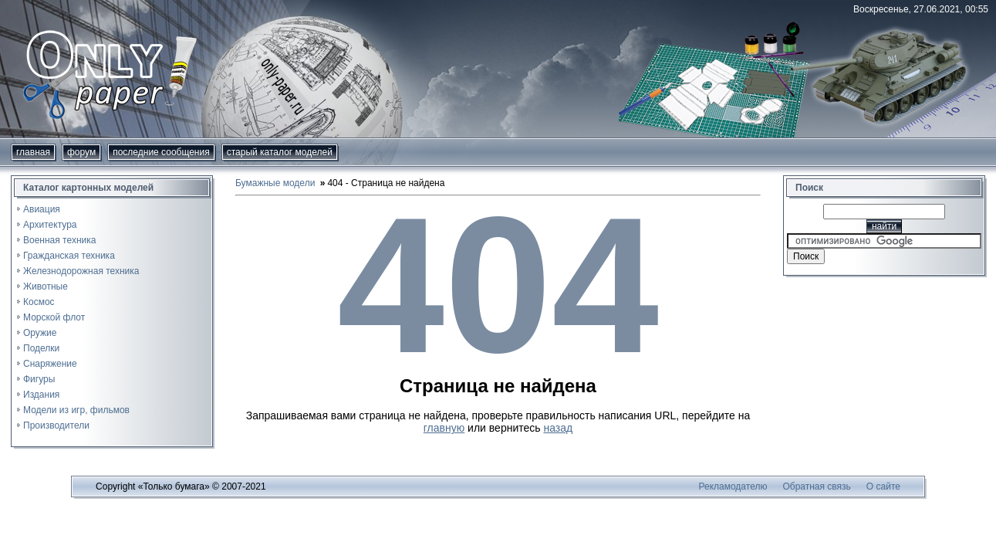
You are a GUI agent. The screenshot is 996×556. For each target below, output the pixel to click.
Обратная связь (816, 486)
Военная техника (59, 240)
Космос (39, 302)
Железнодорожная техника (81, 271)
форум (81, 152)
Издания (41, 394)
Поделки (41, 348)
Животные (45, 286)
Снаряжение (50, 363)
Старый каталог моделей (280, 152)
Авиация (41, 209)
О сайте (883, 486)
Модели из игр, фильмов (76, 410)
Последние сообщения (161, 152)
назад (557, 428)
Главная (33, 152)
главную (444, 428)
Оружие (39, 332)
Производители (56, 425)
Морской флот (54, 317)
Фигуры (39, 379)
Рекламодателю (733, 486)
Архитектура (50, 224)
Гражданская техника (69, 255)
